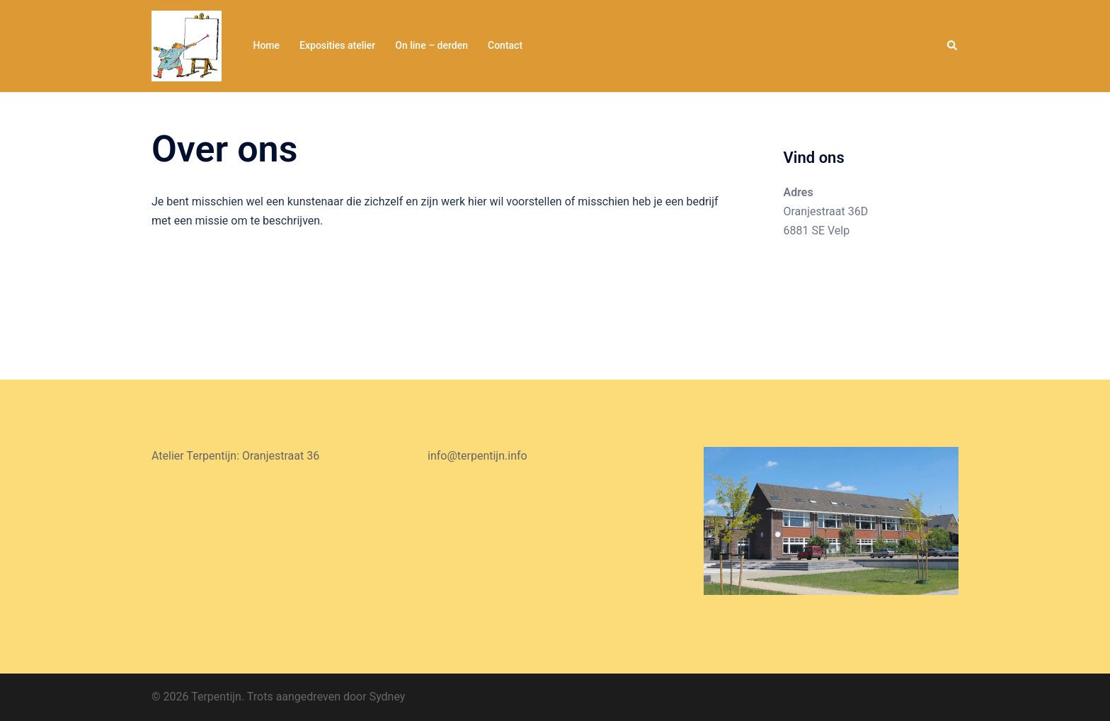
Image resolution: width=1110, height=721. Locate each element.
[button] (953, 46)
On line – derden (431, 45)
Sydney (388, 696)
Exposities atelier (337, 45)
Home (266, 45)
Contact (505, 45)
